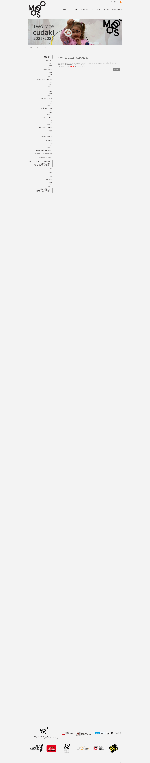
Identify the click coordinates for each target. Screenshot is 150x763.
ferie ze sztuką (47, 117)
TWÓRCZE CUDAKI (46, 108)
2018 (51, 145)
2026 (51, 63)
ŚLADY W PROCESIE (46, 137)
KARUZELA (49, 60)
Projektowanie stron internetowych (114, 762)
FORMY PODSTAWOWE (45, 158)
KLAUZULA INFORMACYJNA (43, 190)
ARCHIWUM (49, 140)
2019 (51, 184)
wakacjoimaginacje (45, 127)
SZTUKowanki (43, 48)
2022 (51, 143)
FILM (51, 168)
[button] (111, 2)
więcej (116, 69)
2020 (51, 183)
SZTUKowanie (48, 70)
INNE (51, 176)
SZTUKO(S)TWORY (46, 98)
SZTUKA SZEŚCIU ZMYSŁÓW (44, 150)
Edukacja (31, 48)
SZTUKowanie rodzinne (45, 79)
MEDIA (51, 172)
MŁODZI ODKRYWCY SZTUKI (44, 154)
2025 (51, 65)
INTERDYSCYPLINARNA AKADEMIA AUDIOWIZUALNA (39, 163)
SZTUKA (36, 48)
